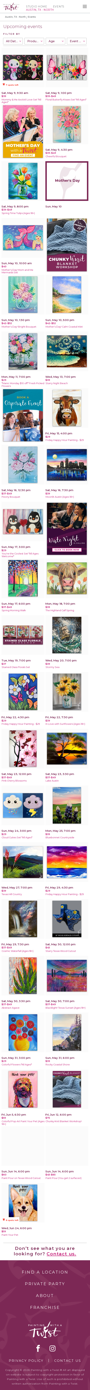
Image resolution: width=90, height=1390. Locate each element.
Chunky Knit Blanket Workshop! (64, 1121)
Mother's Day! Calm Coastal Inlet (64, 326)
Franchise (45, 1307)
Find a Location (45, 1272)
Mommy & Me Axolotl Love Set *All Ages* (21, 101)
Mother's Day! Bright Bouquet (19, 326)
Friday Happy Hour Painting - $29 (65, 440)
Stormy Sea (52, 667)
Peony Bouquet (11, 496)
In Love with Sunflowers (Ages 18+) (65, 724)
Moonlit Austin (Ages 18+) (60, 496)
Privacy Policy (26, 1361)
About (45, 1295)
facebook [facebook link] (38, 1348)
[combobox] (13, 41)
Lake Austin (52, 780)
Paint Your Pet (10, 1235)
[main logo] (11, 4)
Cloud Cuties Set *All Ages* (17, 837)
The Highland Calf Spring (60, 610)
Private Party (45, 1283)
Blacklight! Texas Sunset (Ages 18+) (65, 1007)
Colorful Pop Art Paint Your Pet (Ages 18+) (23, 1122)
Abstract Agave (11, 1007)
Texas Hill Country (12, 894)
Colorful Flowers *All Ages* (17, 1064)
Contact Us (67, 1361)
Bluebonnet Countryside (60, 837)
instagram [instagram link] (52, 1348)
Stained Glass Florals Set (16, 667)
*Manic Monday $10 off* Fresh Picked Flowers (23, 384)
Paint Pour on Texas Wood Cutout (21, 1178)
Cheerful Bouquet (56, 156)
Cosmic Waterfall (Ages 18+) (17, 951)
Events (58, 6)
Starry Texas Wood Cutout (61, 951)
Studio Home (36, 6)
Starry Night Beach (57, 383)
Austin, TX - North (15, 16)
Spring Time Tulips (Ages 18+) (18, 213)
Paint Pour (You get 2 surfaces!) (64, 1178)
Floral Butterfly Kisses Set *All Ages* (66, 99)
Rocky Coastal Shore (58, 1064)
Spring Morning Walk (14, 610)
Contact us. (61, 1253)
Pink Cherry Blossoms (14, 780)
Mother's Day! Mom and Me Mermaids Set (17, 271)
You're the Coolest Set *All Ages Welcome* (20, 555)
